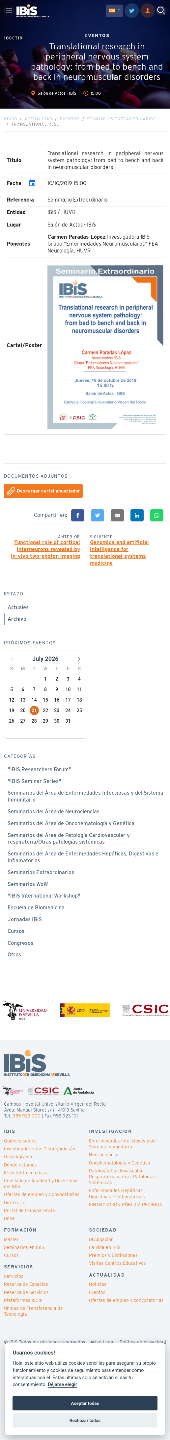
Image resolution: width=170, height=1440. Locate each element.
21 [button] (34, 710)
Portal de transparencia (29, 1210)
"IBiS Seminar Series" (34, 781)
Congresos (20, 943)
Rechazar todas (85, 1420)
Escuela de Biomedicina (36, 907)
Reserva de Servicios (26, 1292)
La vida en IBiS (105, 1247)
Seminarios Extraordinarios (121, 118)
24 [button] (68, 710)
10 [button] (68, 689)
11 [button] (79, 689)
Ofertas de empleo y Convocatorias (41, 1194)
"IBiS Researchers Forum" (39, 769)
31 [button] (68, 721)
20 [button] (22, 710)
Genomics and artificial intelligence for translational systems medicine (119, 552)
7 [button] (34, 689)
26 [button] (11, 721)
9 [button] (56, 689)
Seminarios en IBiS (24, 1247)
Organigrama (18, 1156)
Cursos (16, 931)
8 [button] (45, 689)
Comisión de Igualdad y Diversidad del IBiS (41, 1183)
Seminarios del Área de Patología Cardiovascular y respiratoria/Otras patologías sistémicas (69, 838)
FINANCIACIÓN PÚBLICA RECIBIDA (125, 1204)
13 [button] (22, 700)
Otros (14, 954)
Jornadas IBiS (25, 919)
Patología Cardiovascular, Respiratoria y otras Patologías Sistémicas (122, 1176)
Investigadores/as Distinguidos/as (40, 1148)
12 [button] (11, 700)
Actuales (18, 607)
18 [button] (79, 700)
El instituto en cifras (25, 1172)
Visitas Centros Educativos (117, 1263)
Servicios (13, 1276)
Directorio (14, 1202)
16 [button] (56, 700)
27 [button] (22, 721)
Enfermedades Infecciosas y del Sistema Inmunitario (123, 1143)
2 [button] (56, 679)
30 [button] (56, 721)
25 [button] (79, 710)
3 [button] (68, 679)
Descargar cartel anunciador (43, 491)
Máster (11, 1239)
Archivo (17, 619)
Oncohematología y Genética (119, 1162)
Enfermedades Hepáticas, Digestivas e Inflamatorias (117, 1193)
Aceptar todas (85, 1403)
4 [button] (79, 679)
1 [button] (45, 679)
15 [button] (45, 700)
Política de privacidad (143, 1342)
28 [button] (34, 721)
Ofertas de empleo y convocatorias (126, 1300)
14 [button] (34, 700)
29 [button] (45, 721)
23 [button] (56, 710)
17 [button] (68, 700)
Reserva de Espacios (26, 1284)
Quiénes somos (20, 1140)
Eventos (70, 118)
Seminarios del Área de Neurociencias (53, 811)
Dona (9, 1218)
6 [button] (22, 689)
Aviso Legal (102, 1342)
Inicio (10, 118)
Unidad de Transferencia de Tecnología (33, 1311)
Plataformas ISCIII (23, 1300)
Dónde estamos (20, 1164)
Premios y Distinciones (113, 1255)
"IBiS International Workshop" (44, 896)
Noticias (97, 1284)
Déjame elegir (62, 1384)
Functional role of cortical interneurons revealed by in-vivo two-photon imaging (45, 549)
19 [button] (11, 710)
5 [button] (11, 689)
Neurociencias (104, 1154)
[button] (78, 658)
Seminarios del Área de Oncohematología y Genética (71, 823)
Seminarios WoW (28, 884)
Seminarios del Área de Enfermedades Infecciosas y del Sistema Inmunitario (85, 796)
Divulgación (101, 1239)
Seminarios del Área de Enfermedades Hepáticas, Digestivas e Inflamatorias (83, 857)
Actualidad (38, 118)
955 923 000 (27, 1115)
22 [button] (45, 710)
